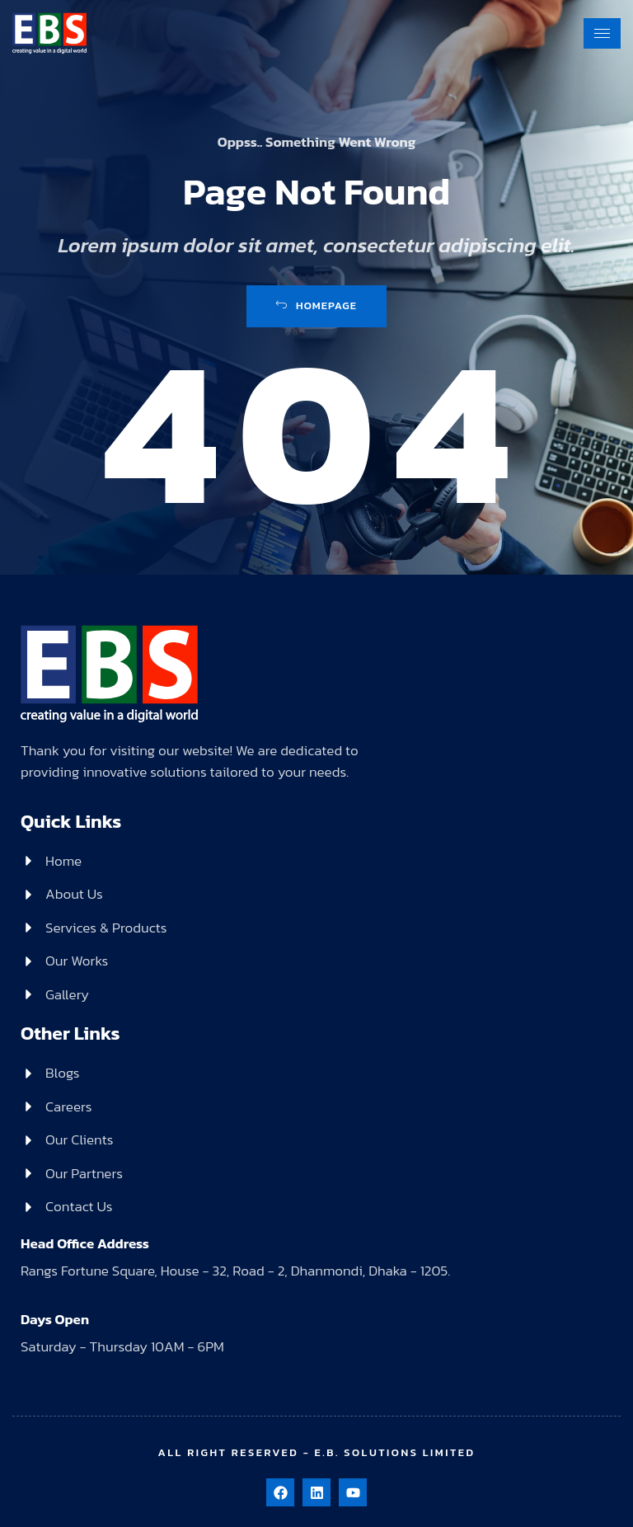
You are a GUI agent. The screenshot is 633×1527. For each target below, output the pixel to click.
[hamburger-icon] (602, 33)
